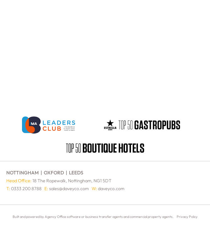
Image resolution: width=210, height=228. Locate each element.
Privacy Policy (187, 216)
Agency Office (55, 216)
